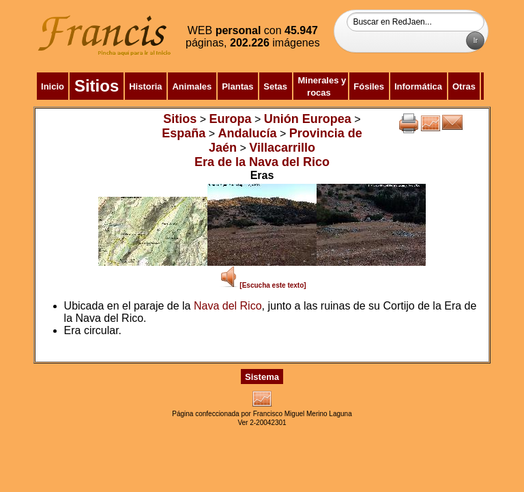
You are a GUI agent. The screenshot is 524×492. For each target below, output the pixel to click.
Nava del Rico (228, 306)
